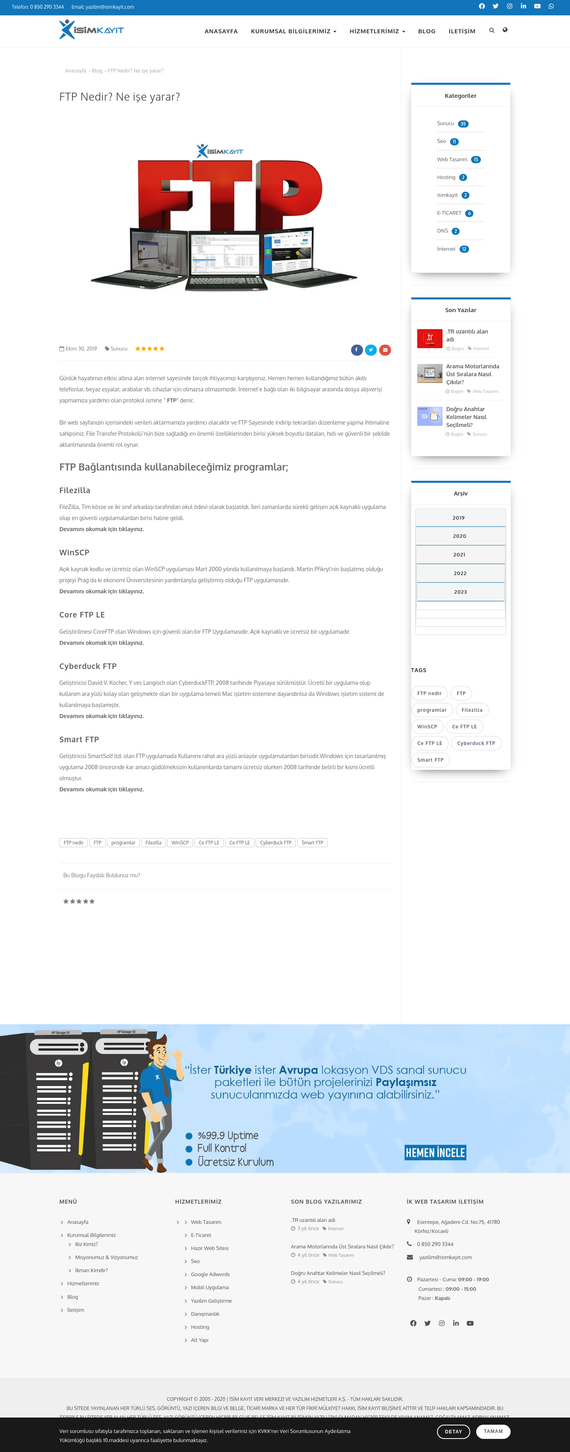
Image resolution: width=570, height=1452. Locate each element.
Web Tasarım (459, 159)
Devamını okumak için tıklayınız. (102, 529)
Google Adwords (210, 1274)
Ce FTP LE (209, 843)
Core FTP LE (82, 614)
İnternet (453, 249)
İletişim (462, 31)
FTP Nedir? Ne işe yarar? (135, 71)
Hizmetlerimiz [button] (377, 31)
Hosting (452, 177)
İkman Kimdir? (91, 1270)
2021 (460, 554)
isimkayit (453, 195)
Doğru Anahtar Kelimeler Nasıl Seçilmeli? (466, 417)
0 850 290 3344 (434, 1244)
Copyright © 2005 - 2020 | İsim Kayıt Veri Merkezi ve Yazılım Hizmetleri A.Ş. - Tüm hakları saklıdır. (285, 1399)
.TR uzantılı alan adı (467, 335)
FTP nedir (74, 843)
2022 (460, 573)
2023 (460, 592)
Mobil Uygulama (210, 1287)
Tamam (493, 1431)
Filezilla (75, 490)
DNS (448, 230)
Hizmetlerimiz (83, 1283)
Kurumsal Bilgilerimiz (293, 31)
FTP (172, 400)
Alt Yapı (200, 1340)
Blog (427, 31)
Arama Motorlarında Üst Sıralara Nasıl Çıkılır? (473, 374)
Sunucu (116, 348)
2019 (459, 517)
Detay (453, 1432)
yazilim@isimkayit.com (443, 1257)
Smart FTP (79, 739)
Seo (448, 141)
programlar (124, 843)
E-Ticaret (201, 1235)
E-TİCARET (455, 213)
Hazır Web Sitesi (210, 1248)
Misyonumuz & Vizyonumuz (106, 1257)
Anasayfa (221, 31)
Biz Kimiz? (86, 1244)
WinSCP (74, 552)
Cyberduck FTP (88, 666)
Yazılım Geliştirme (211, 1301)
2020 (460, 536)
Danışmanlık (205, 1314)
